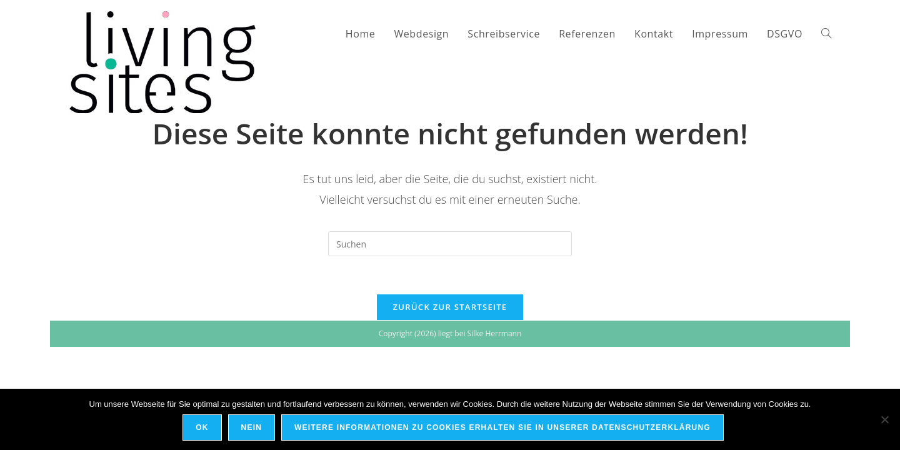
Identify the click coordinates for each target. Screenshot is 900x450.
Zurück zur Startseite (450, 306)
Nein (251, 427)
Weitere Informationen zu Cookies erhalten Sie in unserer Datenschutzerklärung (502, 427)
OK (202, 427)
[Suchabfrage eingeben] (450, 243)
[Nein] (884, 419)
